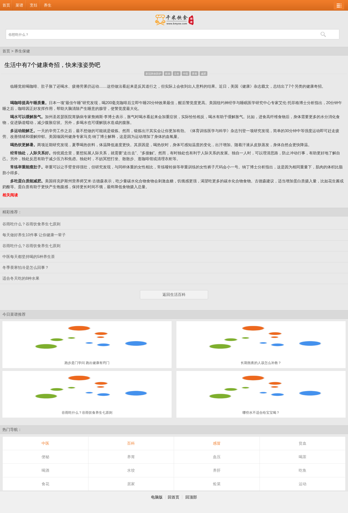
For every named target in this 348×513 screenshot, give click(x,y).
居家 (131, 484)
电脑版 (157, 497)
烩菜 (217, 484)
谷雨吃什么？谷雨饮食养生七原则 (31, 224)
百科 (131, 443)
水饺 (131, 470)
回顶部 (191, 497)
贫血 (302, 443)
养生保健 (22, 51)
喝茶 (302, 457)
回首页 (173, 497)
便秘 (45, 457)
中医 (185, 73)
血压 (217, 457)
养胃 (194, 73)
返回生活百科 (174, 294)
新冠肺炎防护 (153, 73)
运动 (302, 484)
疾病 (167, 73)
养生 (47, 5)
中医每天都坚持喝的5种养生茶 (28, 257)
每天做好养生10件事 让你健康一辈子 (34, 235)
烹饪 (33, 5)
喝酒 (45, 470)
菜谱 (19, 5)
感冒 (217, 443)
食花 (45, 484)
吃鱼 (302, 470)
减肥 (203, 73)
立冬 (176, 73)
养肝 (217, 470)
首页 (6, 5)
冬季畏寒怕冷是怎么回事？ (25, 267)
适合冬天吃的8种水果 (20, 278)
